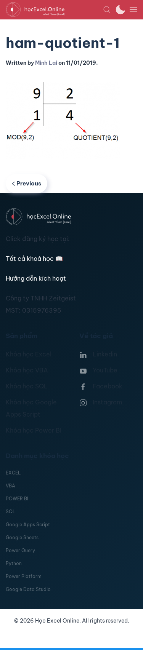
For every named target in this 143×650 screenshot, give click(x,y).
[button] (107, 9)
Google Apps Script (28, 524)
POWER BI (17, 498)
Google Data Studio (28, 589)
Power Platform (24, 576)
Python (14, 563)
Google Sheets (22, 537)
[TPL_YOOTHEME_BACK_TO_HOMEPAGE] (54, 9)
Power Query (20, 550)
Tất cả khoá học (34, 258)
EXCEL (13, 473)
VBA (10, 486)
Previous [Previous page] (26, 183)
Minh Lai (46, 62)
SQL (10, 511)
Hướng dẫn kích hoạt (36, 278)
